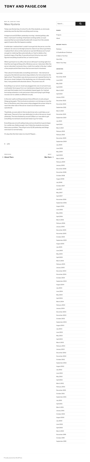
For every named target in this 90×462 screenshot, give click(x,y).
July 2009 (59, 145)
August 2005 (60, 243)
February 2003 (60, 346)
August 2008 (60, 179)
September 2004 (61, 281)
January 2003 (60, 349)
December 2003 (61, 312)
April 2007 (59, 196)
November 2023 (61, 104)
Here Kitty (59, 59)
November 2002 (61, 356)
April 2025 (59, 87)
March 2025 (60, 90)
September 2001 (61, 397)
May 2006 (59, 213)
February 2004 (60, 305)
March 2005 (60, 260)
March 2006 (60, 220)
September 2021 (61, 107)
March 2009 (60, 158)
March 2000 (60, 431)
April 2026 (59, 73)
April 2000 (59, 427)
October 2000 (60, 414)
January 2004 (60, 308)
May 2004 (59, 295)
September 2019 (61, 117)
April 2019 (59, 124)
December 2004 (61, 271)
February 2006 (60, 223)
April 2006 (59, 216)
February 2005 (60, 264)
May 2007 (59, 192)
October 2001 (60, 393)
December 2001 (61, 390)
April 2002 (59, 380)
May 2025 (59, 83)
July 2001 (59, 400)
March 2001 (60, 407)
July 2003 (59, 329)
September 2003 (61, 322)
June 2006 (59, 209)
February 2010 (60, 134)
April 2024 (59, 94)
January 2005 (60, 267)
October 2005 (60, 237)
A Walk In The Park (62, 56)
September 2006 (61, 203)
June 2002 (59, 373)
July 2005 (59, 247)
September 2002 (61, 363)
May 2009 (59, 151)
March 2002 (60, 383)
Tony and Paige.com (25, 6)
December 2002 (61, 352)
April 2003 (59, 339)
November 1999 (61, 434)
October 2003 (60, 318)
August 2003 (60, 325)
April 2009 (59, 155)
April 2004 (59, 298)
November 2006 (61, 199)
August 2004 (60, 284)
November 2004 (61, 274)
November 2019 (61, 114)
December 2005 (61, 230)
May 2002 (59, 376)
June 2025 (59, 80)
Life (8, 144)
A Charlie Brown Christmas (64, 52)
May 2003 (59, 335)
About (58, 38)
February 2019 (60, 131)
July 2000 (59, 421)
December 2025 (61, 77)
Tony (18, 21)
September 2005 (61, 240)
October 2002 (60, 359)
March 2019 (60, 128)
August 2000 (60, 417)
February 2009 (60, 162)
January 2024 (60, 97)
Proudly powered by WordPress (13, 458)
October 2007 (60, 185)
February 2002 (60, 386)
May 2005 (59, 254)
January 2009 (60, 165)
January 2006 (60, 226)
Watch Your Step (61, 62)
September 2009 (61, 141)
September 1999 (61, 441)
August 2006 (60, 206)
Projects (58, 35)
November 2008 (61, 172)
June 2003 (59, 332)
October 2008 (60, 175)
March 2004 (60, 301)
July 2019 (59, 121)
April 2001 (59, 404)
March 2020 (60, 111)
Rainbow (58, 49)
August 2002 (60, 366)
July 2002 (59, 369)
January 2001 (60, 410)
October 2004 (60, 278)
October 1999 (60, 438)
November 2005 (61, 233)
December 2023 (61, 100)
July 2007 (59, 189)
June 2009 (59, 148)
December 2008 (61, 168)
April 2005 (59, 257)
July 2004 (59, 288)
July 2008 (59, 182)
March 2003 (60, 342)
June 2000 (59, 424)
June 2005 (59, 250)
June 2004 (59, 291)
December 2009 (61, 138)
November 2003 (61, 315)
